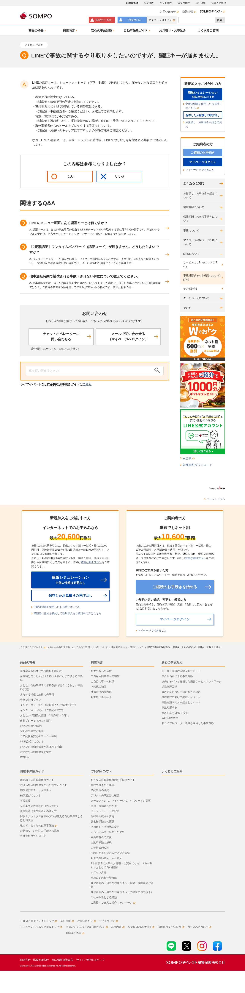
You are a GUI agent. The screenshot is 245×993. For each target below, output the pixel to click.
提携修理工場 (169, 686)
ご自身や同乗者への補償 (105, 676)
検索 (219, 20)
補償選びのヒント (30, 795)
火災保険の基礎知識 (141, 926)
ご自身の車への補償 (102, 681)
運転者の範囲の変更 (102, 816)
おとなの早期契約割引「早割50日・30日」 (45, 715)
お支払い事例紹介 (101, 697)
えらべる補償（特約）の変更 (108, 831)
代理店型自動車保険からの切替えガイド (43, 784)
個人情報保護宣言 (62, 959)
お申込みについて (199, 926)
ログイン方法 (98, 872)
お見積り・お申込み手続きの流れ (203, 124)
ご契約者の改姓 (100, 847)
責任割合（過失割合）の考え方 (38, 811)
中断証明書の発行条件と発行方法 (110, 852)
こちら (87, 384)
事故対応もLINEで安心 (175, 712)
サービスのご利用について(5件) (200, 264)
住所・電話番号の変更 (104, 805)
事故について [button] (191, 230)
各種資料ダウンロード (197, 464)
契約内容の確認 (100, 790)
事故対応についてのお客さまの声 (181, 691)
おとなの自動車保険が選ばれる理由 (41, 746)
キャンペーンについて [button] (196, 297)
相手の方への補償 (101, 670)
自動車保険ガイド (32, 771)
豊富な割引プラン (91, 562)
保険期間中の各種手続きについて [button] (200, 218)
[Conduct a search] (89, 370)
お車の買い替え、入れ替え (106, 858)
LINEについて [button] (191, 253)
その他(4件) (190, 288)
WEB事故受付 (170, 717)
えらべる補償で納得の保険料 (37, 694)
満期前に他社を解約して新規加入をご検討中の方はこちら (67, 613)
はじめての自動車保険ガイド (37, 779)
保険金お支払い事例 (171, 926)
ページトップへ (216, 498)
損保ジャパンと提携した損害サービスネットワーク (192, 681)
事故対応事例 (169, 707)
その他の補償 (98, 686)
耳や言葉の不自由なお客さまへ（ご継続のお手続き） (122, 892)
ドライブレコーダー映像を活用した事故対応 (188, 723)
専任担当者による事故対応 (177, 676)
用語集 (189, 458)
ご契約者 (134, 19)
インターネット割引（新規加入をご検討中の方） (49, 704)
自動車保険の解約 (101, 842)
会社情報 (67, 920)
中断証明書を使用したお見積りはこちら (203, 105)
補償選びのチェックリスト (35, 790)
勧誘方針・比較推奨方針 (34, 959)
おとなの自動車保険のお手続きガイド (113, 779)
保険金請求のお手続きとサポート (181, 702)
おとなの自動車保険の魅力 (35, 751)
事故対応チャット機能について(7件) (201, 277)
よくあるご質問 (193, 183)
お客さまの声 (75, 933)
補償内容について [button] (193, 207)
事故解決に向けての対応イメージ (181, 697)
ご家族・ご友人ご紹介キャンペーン (113, 902)
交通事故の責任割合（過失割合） (39, 805)
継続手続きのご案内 (102, 784)
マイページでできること (199, 169)
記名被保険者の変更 (102, 821)
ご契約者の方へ (101, 771)
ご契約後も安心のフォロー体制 (38, 736)
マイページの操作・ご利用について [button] (200, 242)
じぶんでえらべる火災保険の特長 (87, 926)
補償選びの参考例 (101, 691)
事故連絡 (103, 19)
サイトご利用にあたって (90, 959)
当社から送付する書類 (104, 897)
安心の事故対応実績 (32, 731)
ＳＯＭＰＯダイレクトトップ (38, 920)
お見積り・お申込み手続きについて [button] (200, 195)
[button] (36, 30)
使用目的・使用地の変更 (105, 826)
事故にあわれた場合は (104, 877)
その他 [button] (187, 307)
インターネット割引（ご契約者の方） (42, 710)
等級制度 (25, 800)
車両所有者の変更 (101, 837)
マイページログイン (161, 19)
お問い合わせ (169, 11)
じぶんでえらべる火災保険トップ (41, 926)
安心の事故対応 (172, 662)
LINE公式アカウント (32, 741)
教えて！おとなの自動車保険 (38, 825)
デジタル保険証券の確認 (105, 795)
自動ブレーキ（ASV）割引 (35, 720)
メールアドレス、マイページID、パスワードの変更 (121, 800)
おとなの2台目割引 (31, 725)
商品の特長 (27, 662)
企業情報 (189, 11)
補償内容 (97, 662)
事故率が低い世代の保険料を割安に (41, 670)
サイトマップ (108, 920)
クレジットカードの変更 (105, 811)
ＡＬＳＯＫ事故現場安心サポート (181, 670)
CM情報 (24, 757)
